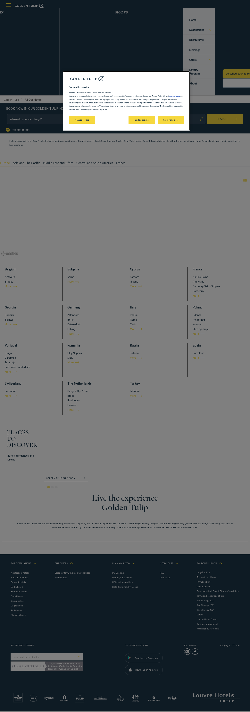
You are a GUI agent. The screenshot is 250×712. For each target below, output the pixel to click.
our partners (174, 95)
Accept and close (171, 119)
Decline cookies (142, 119)
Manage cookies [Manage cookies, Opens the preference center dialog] (82, 119)
